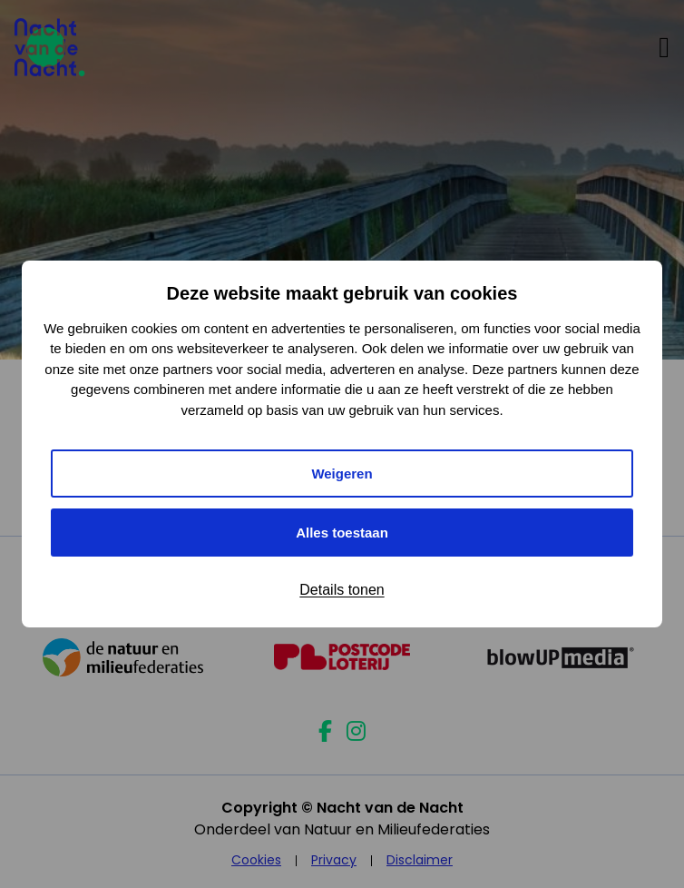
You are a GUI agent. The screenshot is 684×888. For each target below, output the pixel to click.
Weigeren (341, 473)
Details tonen (341, 589)
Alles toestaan (342, 532)
